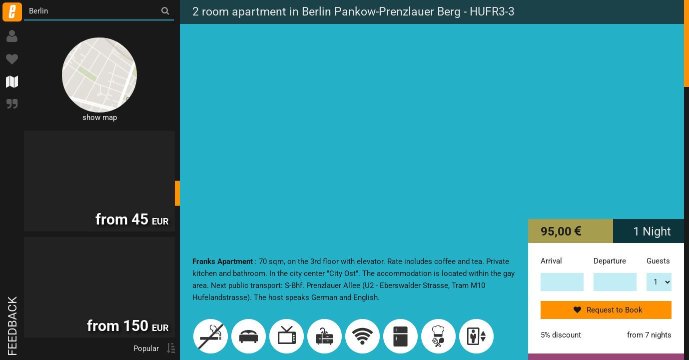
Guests (658, 261)
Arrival (551, 261)
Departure (610, 261)
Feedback (12, 326)
